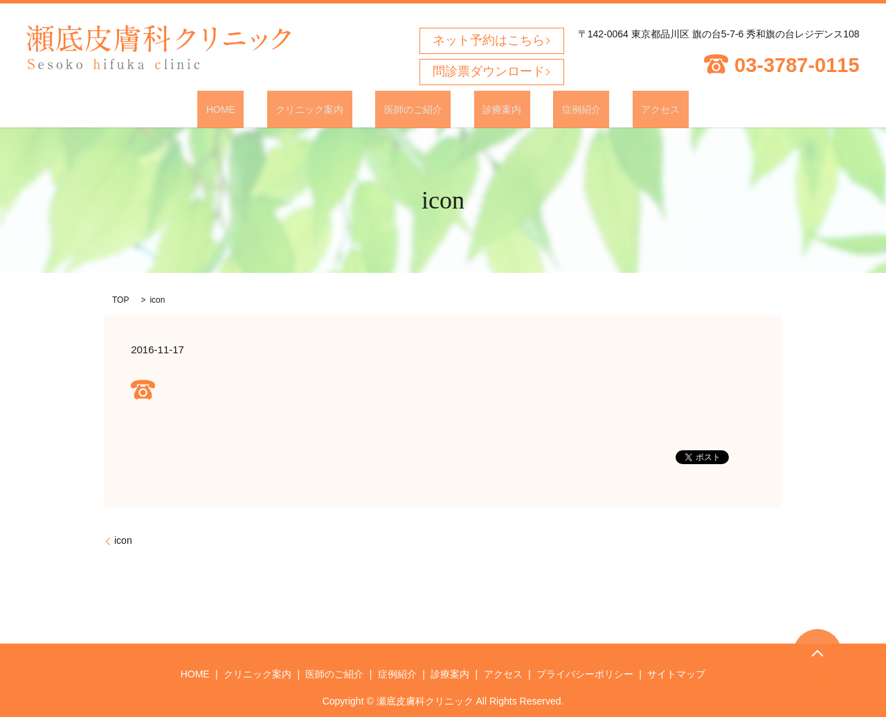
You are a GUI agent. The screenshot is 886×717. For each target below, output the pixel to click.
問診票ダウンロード (489, 71)
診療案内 (493, 108)
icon (123, 539)
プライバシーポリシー (584, 673)
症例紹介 (555, 108)
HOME (263, 108)
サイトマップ (676, 673)
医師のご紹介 (421, 108)
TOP (120, 299)
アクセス (617, 108)
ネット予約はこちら (489, 40)
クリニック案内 (336, 108)
